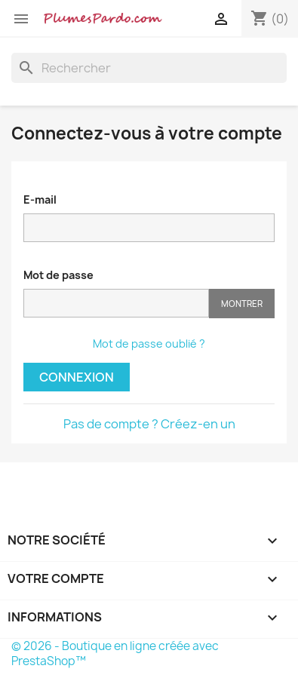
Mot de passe (58, 275)
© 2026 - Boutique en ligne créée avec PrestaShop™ (115, 653)
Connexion (76, 377)
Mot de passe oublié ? (149, 343)
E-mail (40, 199)
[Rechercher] (149, 68)
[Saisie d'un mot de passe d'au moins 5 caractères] (116, 303)
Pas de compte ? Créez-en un (149, 424)
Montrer (242, 303)
